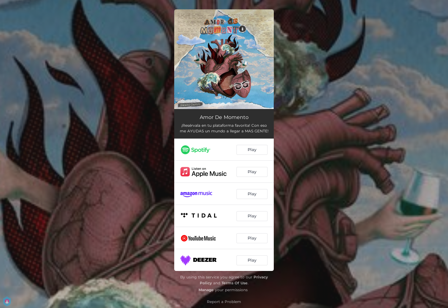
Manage (206, 289)
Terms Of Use (235, 283)
